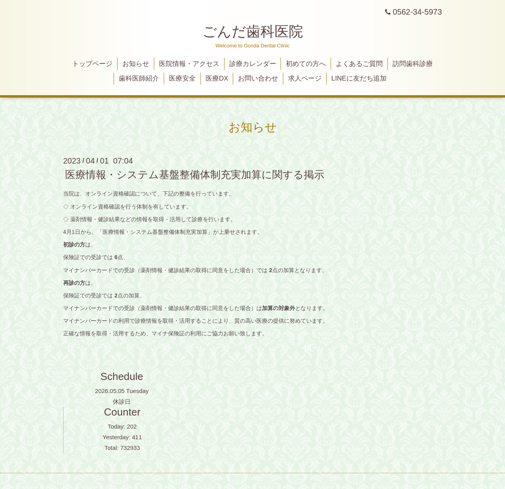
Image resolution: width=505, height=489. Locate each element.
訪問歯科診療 (413, 64)
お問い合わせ (258, 78)
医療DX (217, 78)
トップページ (92, 64)
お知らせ (135, 64)
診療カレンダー (252, 64)
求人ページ (305, 78)
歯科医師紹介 (139, 78)
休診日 (122, 401)
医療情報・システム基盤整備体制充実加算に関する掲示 (194, 175)
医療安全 (182, 78)
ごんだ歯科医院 (252, 31)
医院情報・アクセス (189, 64)
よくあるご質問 (359, 64)
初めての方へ (306, 64)
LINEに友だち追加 (359, 78)
